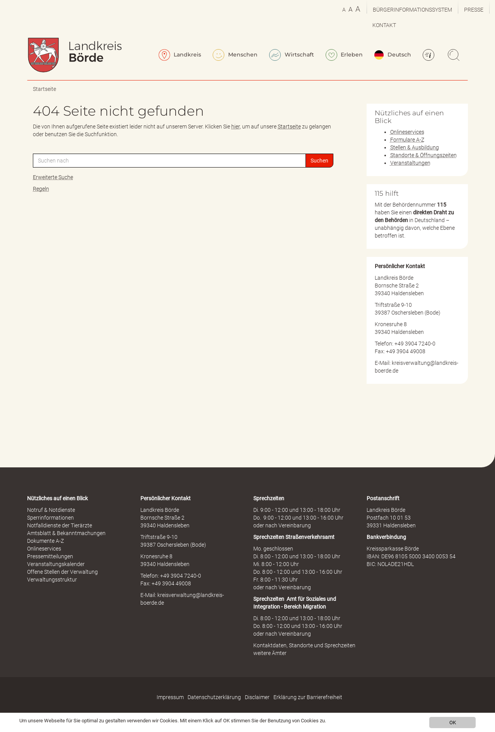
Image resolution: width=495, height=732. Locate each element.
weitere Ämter (270, 653)
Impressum (170, 697)
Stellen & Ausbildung (414, 147)
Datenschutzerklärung (214, 697)
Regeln (41, 189)
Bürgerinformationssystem (412, 10)
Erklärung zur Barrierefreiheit (307, 697)
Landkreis (180, 55)
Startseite (44, 89)
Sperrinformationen (50, 518)
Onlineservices (407, 132)
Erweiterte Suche (53, 177)
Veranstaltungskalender (56, 564)
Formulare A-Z (407, 140)
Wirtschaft (291, 55)
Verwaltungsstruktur (52, 579)
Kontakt (384, 25)
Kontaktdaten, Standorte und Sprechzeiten (304, 645)
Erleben (344, 55)
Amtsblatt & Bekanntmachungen (66, 533)
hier (235, 126)
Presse (473, 10)
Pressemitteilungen (50, 556)
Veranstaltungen (410, 163)
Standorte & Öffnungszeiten (423, 155)
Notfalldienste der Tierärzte (59, 525)
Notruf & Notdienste (51, 510)
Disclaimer (257, 697)
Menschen (235, 55)
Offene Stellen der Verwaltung (62, 572)
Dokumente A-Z (45, 541)
